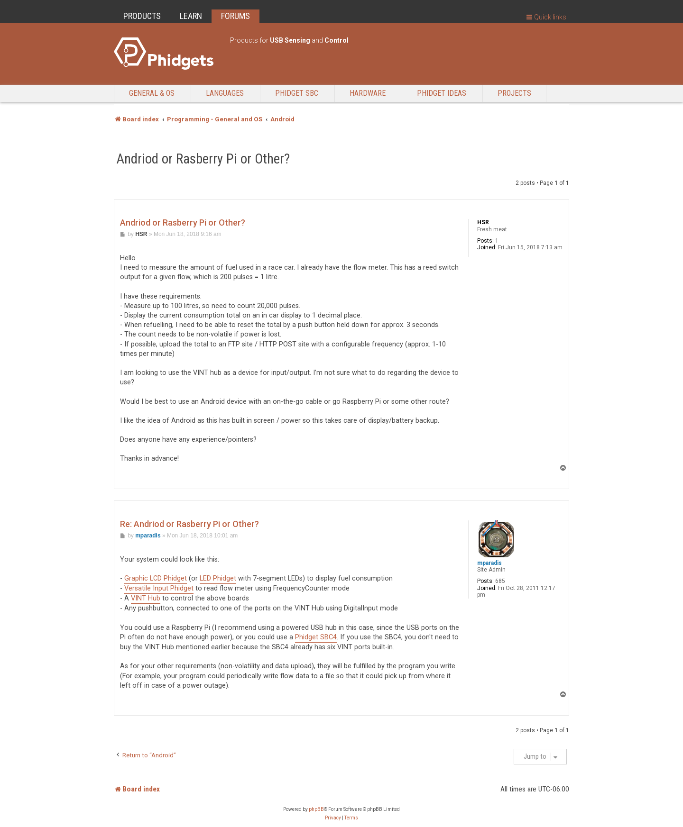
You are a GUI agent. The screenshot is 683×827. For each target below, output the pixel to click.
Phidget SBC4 (316, 637)
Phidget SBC (296, 93)
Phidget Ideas (441, 93)
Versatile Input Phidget (159, 588)
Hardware (368, 93)
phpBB (316, 809)
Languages (225, 93)
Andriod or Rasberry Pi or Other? (203, 159)
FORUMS (235, 16)
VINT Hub (145, 598)
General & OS (152, 93)
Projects (514, 93)
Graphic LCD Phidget (155, 578)
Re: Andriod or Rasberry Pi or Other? (189, 524)
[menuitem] (333, 818)
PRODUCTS (142, 16)
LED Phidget (218, 578)
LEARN (191, 16)
